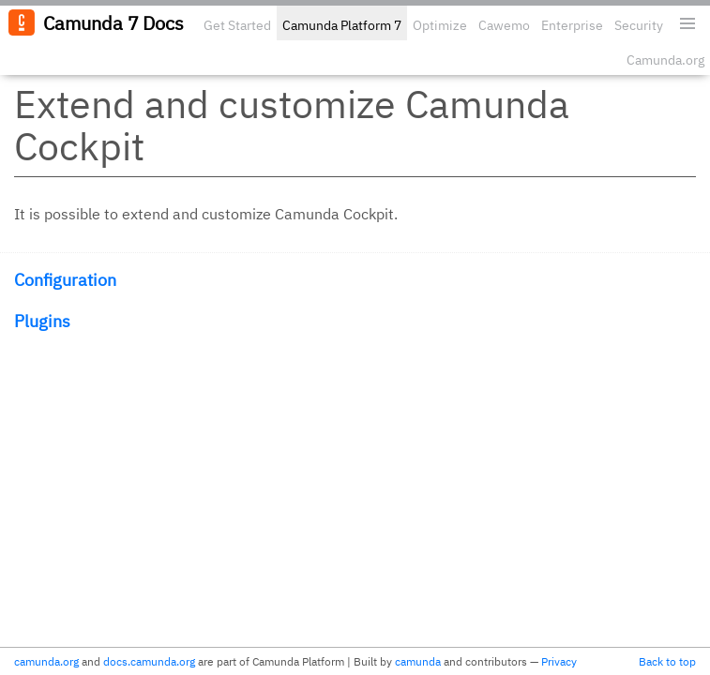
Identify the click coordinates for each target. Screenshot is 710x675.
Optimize (440, 25)
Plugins (42, 321)
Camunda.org (665, 60)
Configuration (65, 280)
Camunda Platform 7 (341, 25)
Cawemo (504, 25)
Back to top (667, 661)
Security (638, 25)
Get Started (237, 25)
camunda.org (46, 661)
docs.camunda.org (149, 661)
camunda (418, 661)
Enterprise (572, 25)
